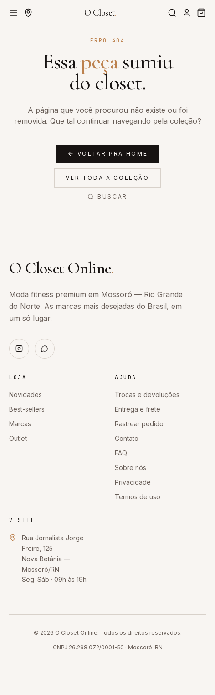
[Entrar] (186, 12)
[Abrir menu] (13, 12)
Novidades (25, 394)
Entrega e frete (137, 409)
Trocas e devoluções (147, 394)
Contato (126, 438)
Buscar (107, 196)
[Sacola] (201, 12)
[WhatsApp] (45, 349)
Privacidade (133, 482)
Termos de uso (137, 497)
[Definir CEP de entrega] (28, 12)
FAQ (121, 453)
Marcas (20, 424)
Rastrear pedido (139, 424)
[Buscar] (172, 12)
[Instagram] (19, 349)
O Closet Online (61, 268)
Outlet (18, 438)
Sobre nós (130, 467)
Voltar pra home (107, 153)
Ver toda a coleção (107, 177)
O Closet (100, 12)
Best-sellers (27, 409)
